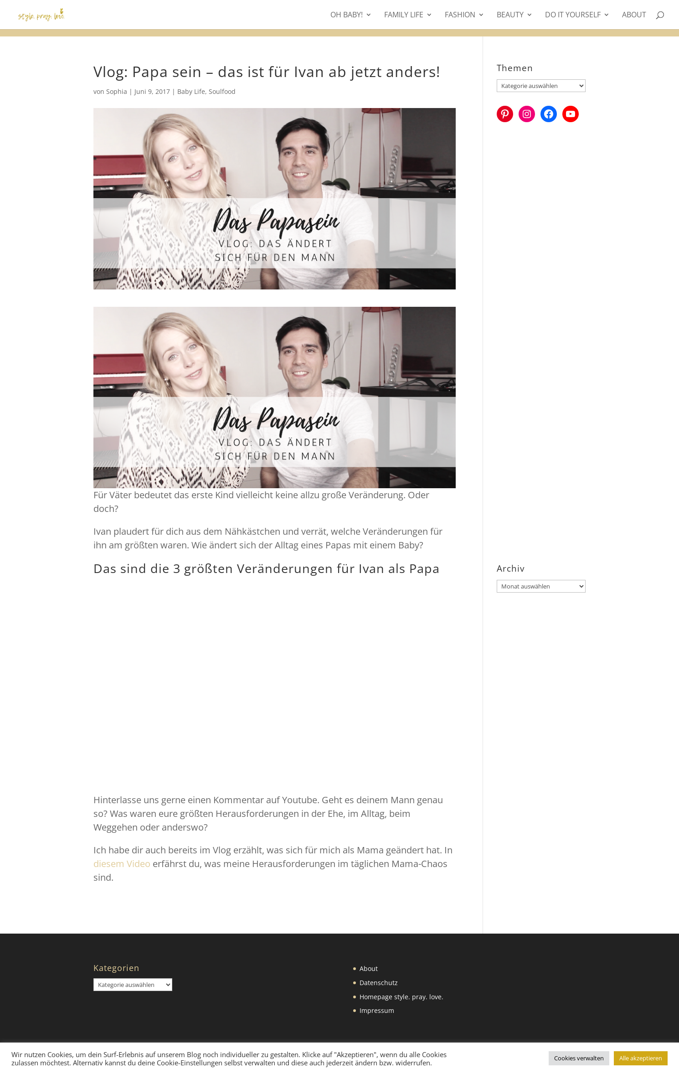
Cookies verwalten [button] (579, 1058)
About (634, 15)
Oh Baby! (346, 15)
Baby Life (191, 91)
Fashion (460, 15)
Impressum (377, 1010)
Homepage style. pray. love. (401, 996)
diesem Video (121, 863)
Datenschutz (379, 982)
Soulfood (222, 91)
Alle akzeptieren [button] (640, 1058)
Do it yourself (573, 15)
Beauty (510, 15)
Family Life (403, 15)
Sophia (116, 91)
